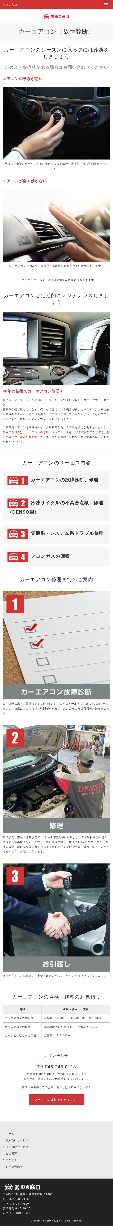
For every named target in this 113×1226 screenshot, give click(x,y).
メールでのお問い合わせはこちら (56, 1099)
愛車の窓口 (10, 4)
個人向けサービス (17, 1140)
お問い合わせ (14, 1166)
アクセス (11, 1160)
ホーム (10, 1133)
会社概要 (11, 1153)
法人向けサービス (17, 1146)
